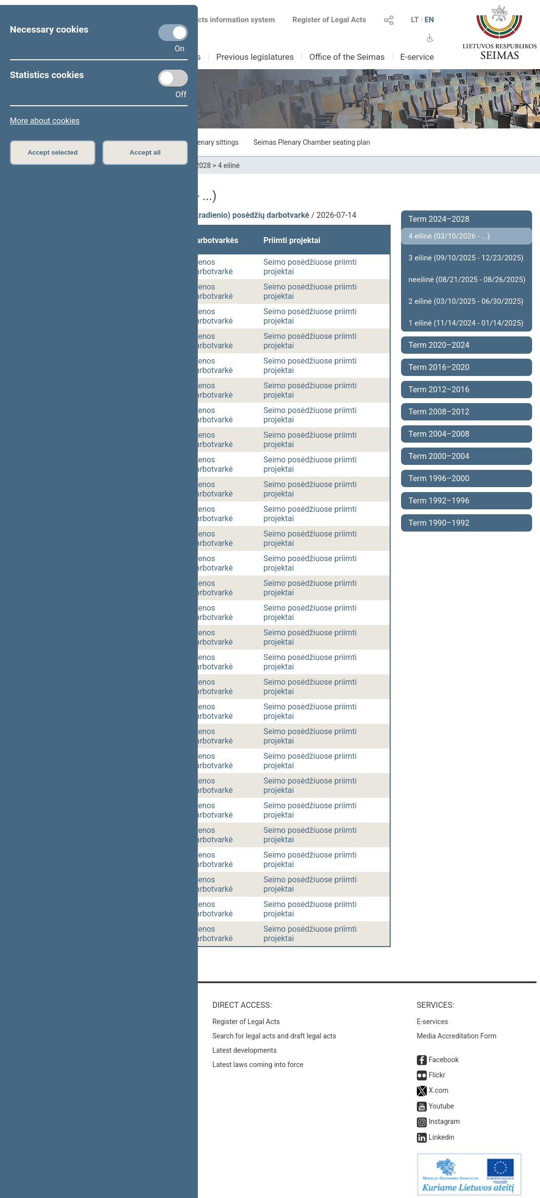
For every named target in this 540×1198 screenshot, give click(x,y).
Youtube (441, 1101)
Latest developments (244, 1045)
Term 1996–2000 (438, 478)
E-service (417, 57)
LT (415, 19)
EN (429, 19)
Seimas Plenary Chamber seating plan (312, 142)
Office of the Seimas (347, 57)
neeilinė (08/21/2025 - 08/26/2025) (467, 279)
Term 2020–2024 (438, 345)
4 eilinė (229, 165)
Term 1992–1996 (438, 500)
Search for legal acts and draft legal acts (274, 1031)
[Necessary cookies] (173, 32)
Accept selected (53, 152)
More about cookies (45, 120)
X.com (439, 1085)
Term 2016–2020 (438, 367)
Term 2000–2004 (438, 456)
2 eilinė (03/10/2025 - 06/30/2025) (466, 301)
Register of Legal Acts (329, 19)
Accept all (145, 152)
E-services (433, 1017)
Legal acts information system (224, 19)
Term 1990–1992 (438, 523)
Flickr (437, 1070)
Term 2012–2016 (438, 389)
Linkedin (441, 1132)
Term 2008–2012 (438, 411)
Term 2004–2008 (438, 434)
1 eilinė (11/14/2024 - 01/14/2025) (466, 323)
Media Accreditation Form (456, 1031)
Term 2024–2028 (438, 219)
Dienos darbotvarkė (212, 266)
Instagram (444, 1116)
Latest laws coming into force (257, 1060)
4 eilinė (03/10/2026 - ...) (449, 236)
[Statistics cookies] (173, 78)
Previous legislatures (255, 57)
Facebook (444, 1055)
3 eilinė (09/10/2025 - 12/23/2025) (466, 257)
